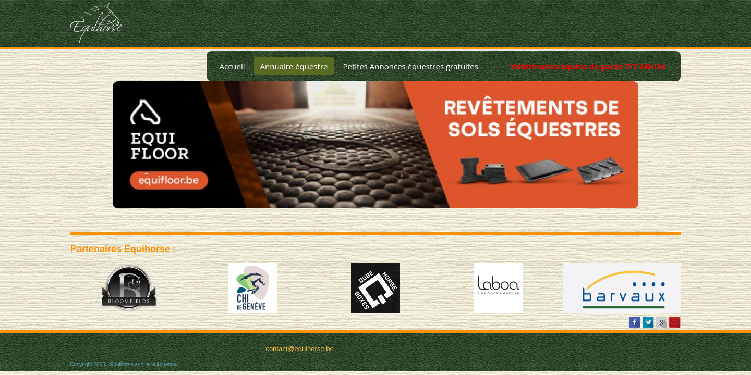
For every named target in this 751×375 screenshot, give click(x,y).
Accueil (232, 66)
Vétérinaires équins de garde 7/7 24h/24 (588, 66)
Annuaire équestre (294, 66)
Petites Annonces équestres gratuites (410, 66)
